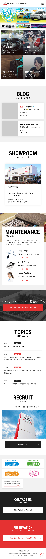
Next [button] (44, 15)
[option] (23, 15)
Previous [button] (2, 15)
